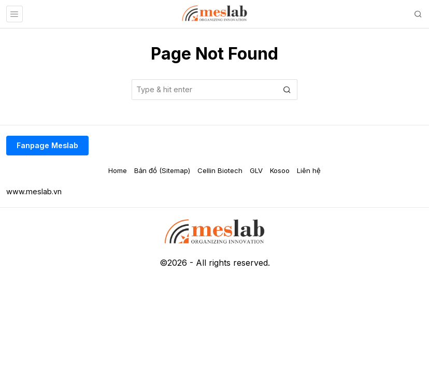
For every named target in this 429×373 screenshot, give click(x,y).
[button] (287, 89)
